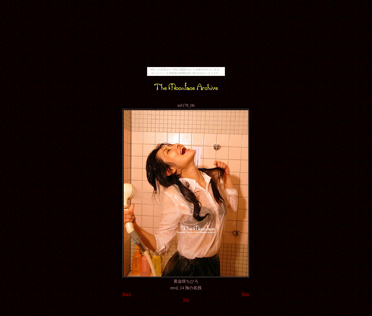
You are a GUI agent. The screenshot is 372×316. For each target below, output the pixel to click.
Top (186, 300)
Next (246, 294)
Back (126, 294)
